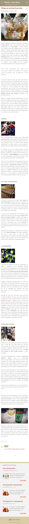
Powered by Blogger (14, 519)
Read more (23, 480)
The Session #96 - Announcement (12, 485)
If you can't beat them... (9, 468)
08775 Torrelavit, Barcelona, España (16, 449)
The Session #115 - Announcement (13, 501)
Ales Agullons (14, 154)
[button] (27, 8)
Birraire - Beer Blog (12, 2)
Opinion (6, 446)
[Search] (27, 2)
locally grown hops (5, 300)
